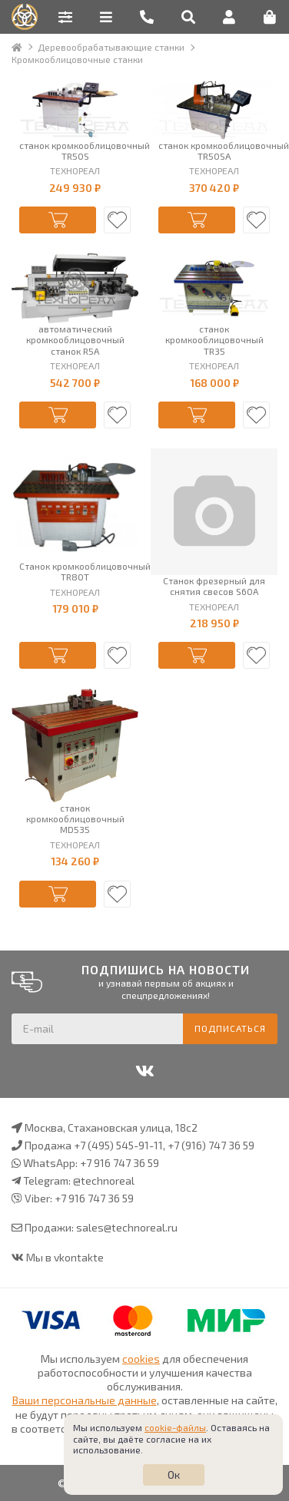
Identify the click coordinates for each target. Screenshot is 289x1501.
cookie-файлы (175, 1427)
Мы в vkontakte (65, 1257)
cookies (141, 1358)
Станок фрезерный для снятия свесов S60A (214, 586)
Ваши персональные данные (84, 1400)
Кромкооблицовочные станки (77, 59)
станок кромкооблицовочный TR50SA (214, 150)
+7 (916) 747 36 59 (211, 1145)
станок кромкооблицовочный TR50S (75, 150)
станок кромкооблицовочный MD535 (75, 818)
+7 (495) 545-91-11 (118, 1145)
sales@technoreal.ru (127, 1227)
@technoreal (104, 1180)
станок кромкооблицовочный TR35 (214, 339)
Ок (174, 1474)
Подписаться (230, 1028)
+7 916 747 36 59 (119, 1162)
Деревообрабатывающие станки (111, 46)
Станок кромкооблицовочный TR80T (75, 571)
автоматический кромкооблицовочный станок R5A (75, 339)
